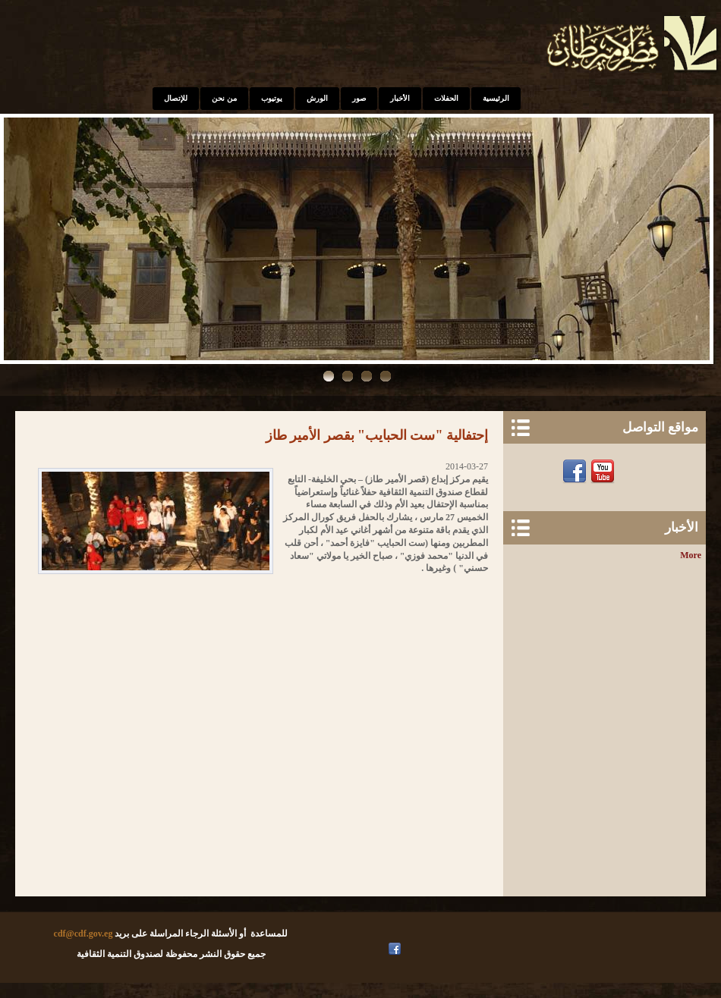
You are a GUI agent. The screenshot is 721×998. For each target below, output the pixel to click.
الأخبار (400, 98)
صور (359, 98)
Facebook (576, 472)
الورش (317, 98)
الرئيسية (496, 98)
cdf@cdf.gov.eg (83, 933)
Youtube (604, 472)
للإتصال (175, 98)
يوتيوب (271, 98)
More (690, 555)
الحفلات (446, 98)
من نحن (224, 98)
